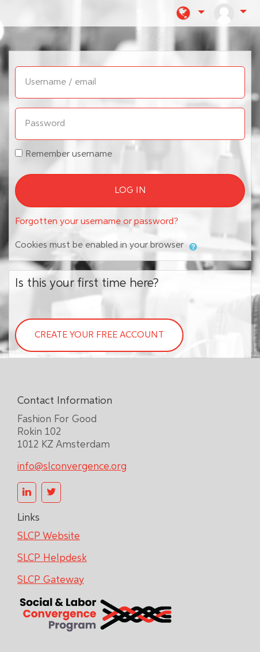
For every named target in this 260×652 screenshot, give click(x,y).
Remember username (68, 154)
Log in (130, 190)
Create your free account (99, 335)
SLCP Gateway (50, 580)
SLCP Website (48, 536)
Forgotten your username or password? (96, 221)
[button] (191, 13)
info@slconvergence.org (72, 466)
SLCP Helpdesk (52, 558)
